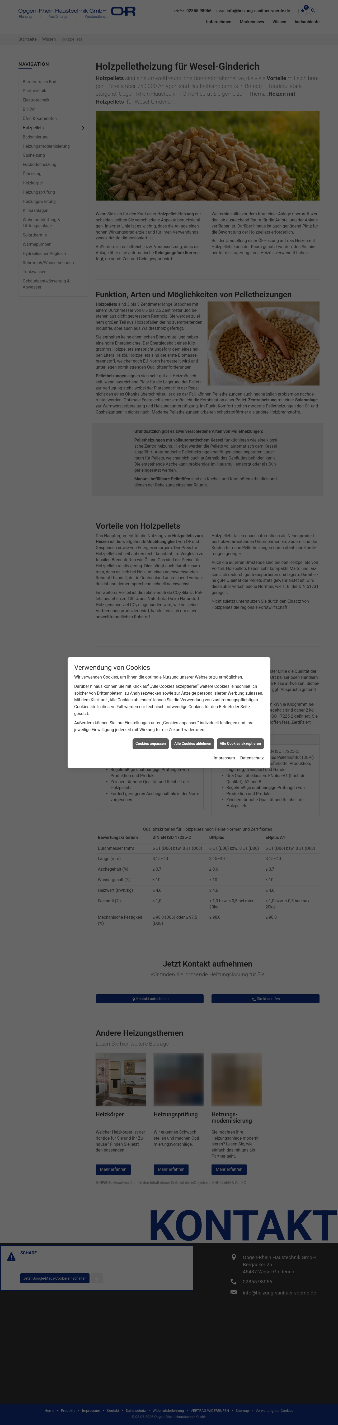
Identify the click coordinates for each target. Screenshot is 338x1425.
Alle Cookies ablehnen (192, 697)
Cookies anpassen (150, 697)
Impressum (224, 711)
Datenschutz (252, 711)
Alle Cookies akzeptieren (240, 697)
